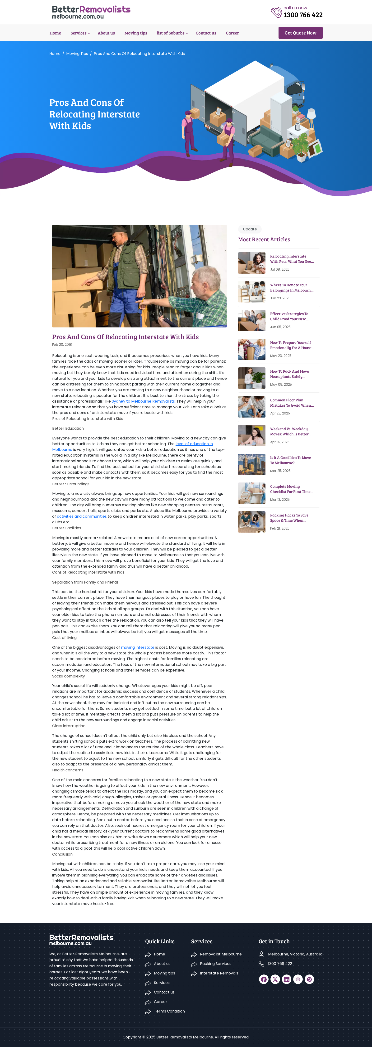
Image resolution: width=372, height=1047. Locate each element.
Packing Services (215, 963)
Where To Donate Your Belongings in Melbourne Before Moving (291, 287)
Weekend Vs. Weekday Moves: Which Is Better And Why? (289, 431)
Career (230, 33)
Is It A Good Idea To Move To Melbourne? (290, 460)
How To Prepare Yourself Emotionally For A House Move (291, 345)
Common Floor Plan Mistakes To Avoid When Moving (290, 402)
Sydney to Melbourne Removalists (143, 401)
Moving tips (135, 33)
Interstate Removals (219, 973)
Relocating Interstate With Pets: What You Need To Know (291, 258)
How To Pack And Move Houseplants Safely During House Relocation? (292, 374)
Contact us (204, 33)
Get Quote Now (300, 32)
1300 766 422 (280, 963)
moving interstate (137, 647)
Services (78, 33)
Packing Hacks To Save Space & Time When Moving (289, 517)
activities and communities (82, 516)
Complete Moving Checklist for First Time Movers (290, 489)
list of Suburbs (169, 33)
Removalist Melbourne (221, 954)
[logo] (91, 12)
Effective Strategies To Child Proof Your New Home (289, 316)
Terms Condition (169, 1011)
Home (55, 33)
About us (105, 33)
